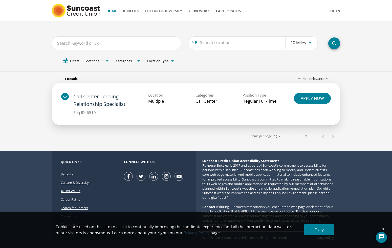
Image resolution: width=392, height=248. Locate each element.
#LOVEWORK (70, 191)
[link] (196, 104)
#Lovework (199, 11)
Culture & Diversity (163, 11)
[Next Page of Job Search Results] (333, 136)
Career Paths (228, 11)
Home (111, 11)
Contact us (69, 216)
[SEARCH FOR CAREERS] (334, 43)
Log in (334, 11)
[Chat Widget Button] (381, 237)
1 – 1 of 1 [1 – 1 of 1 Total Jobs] (303, 136)
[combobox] (116, 43)
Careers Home (71, 224)
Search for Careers (74, 208)
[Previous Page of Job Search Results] (323, 136)
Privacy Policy (323, 237)
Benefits (131, 11)
